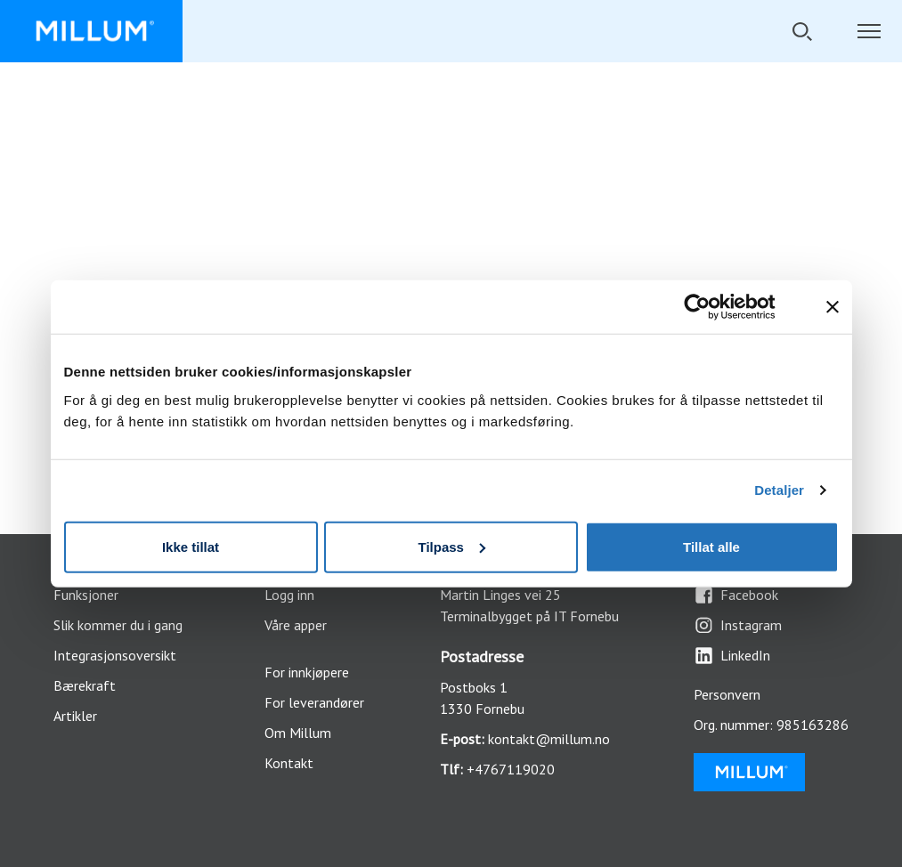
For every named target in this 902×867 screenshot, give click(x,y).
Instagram (738, 625)
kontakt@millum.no (549, 739)
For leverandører (314, 702)
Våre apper (295, 625)
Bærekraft (84, 685)
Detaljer (779, 490)
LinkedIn (732, 655)
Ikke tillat (190, 546)
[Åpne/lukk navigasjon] (868, 31)
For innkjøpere (306, 672)
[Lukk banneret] (832, 307)
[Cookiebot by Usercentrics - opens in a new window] (711, 307)
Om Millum (297, 732)
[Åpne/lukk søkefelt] (801, 31)
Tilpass (451, 546)
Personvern (727, 694)
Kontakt (288, 763)
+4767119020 (511, 769)
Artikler (75, 716)
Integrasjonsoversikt (114, 655)
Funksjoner (85, 595)
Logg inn (289, 595)
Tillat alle (711, 546)
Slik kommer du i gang (118, 625)
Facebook (736, 595)
